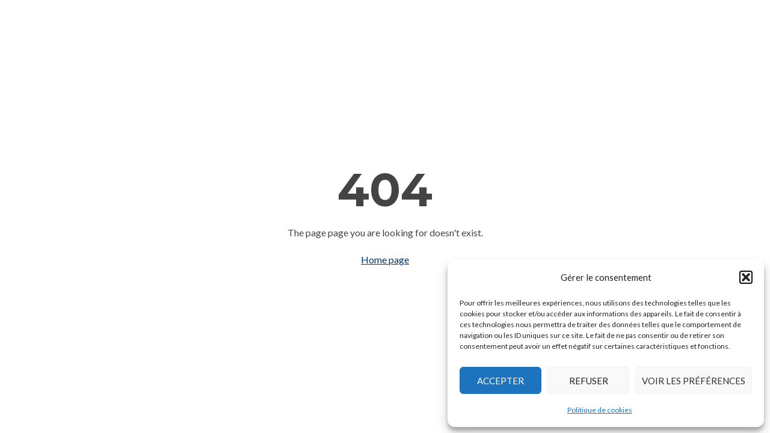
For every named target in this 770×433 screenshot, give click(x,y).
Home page (385, 259)
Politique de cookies (599, 409)
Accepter (500, 380)
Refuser (588, 380)
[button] (746, 277)
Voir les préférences (693, 380)
